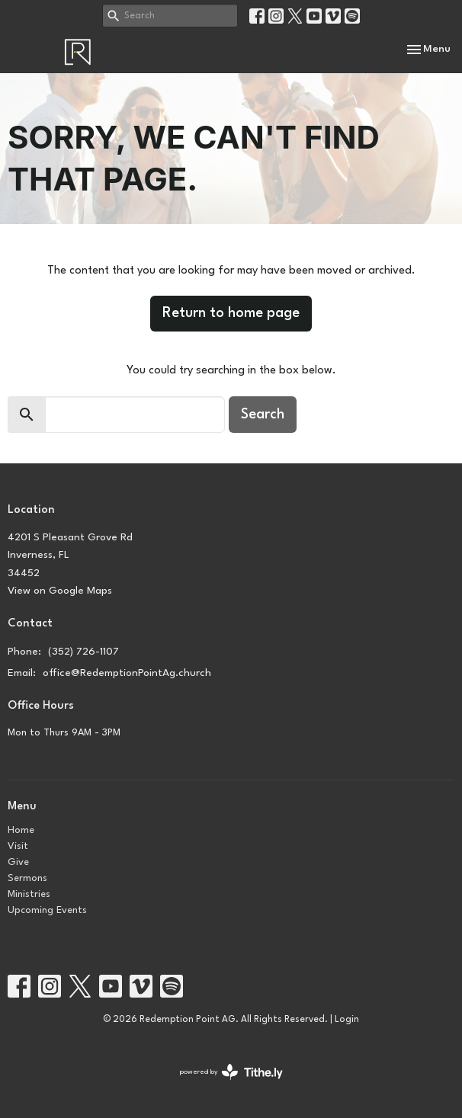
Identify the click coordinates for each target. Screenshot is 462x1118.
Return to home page (231, 313)
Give (18, 862)
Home (21, 830)
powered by (231, 1072)
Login (347, 1019)
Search (262, 414)
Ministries (29, 894)
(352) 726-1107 (83, 651)
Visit (18, 846)
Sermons (27, 878)
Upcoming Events (47, 910)
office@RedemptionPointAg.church (127, 673)
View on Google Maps (60, 590)
